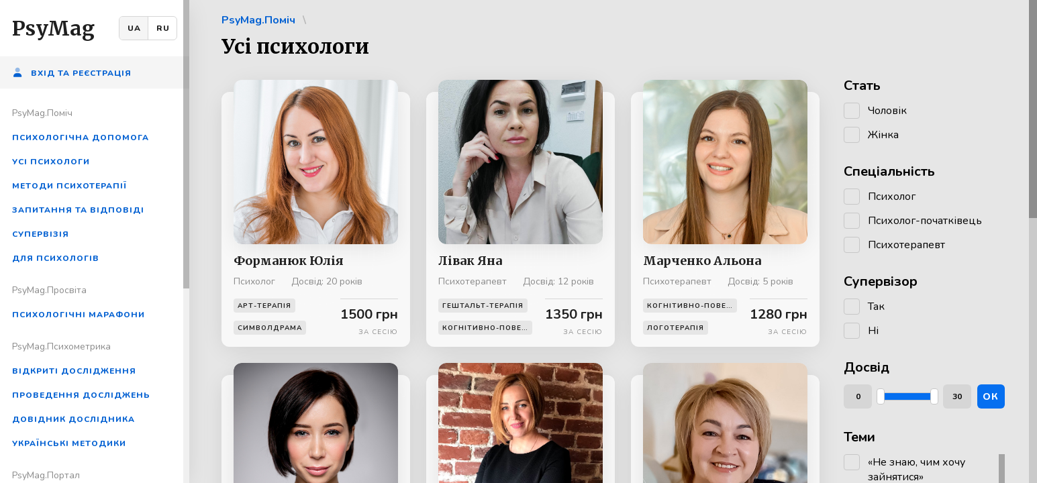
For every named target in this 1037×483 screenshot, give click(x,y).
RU (163, 28)
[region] (94, 241)
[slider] (881, 396)
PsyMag (53, 28)
